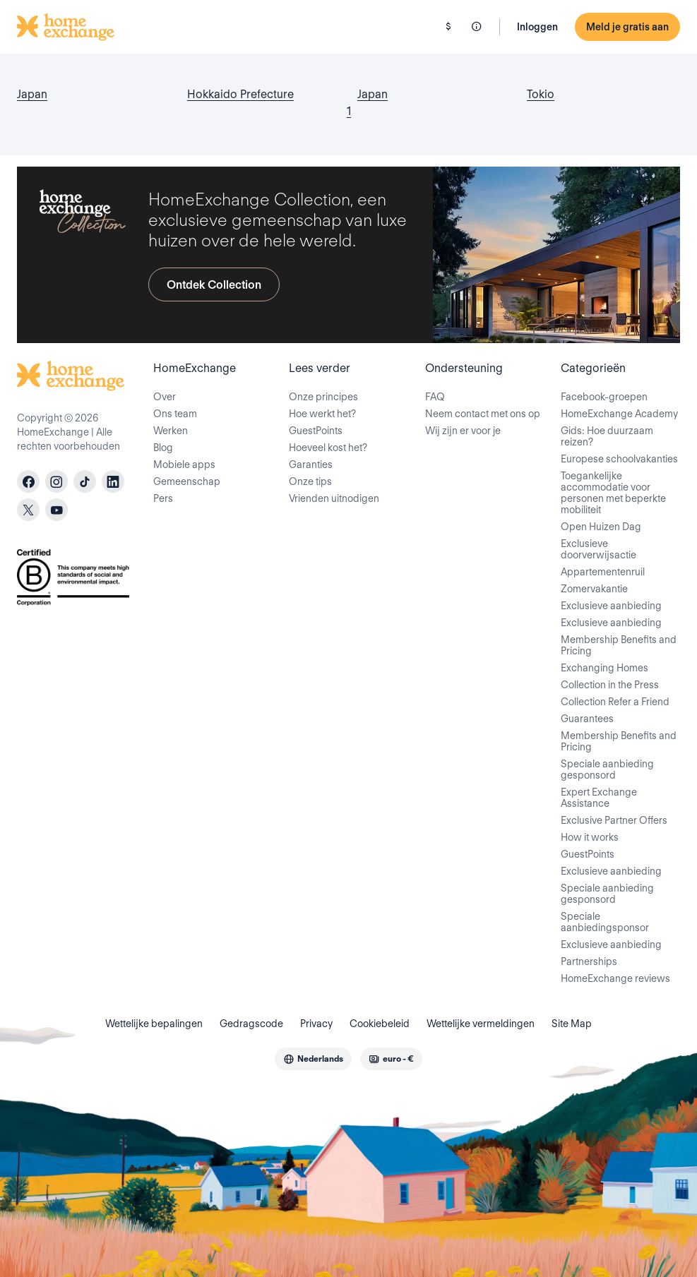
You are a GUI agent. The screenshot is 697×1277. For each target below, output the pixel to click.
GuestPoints (315, 430)
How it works (590, 837)
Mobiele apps (184, 464)
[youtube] (56, 509)
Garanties (311, 464)
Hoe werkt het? (322, 413)
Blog (163, 447)
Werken (170, 430)
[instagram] (56, 481)
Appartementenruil (603, 571)
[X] (28, 509)
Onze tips (310, 481)
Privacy (316, 1023)
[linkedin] (113, 481)
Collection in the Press (610, 684)
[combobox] (313, 1059)
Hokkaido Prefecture (240, 94)
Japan (32, 94)
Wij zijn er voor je (463, 430)
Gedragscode (251, 1023)
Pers (163, 498)
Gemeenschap (186, 481)
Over (164, 396)
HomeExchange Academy (619, 413)
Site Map (572, 1023)
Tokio (540, 94)
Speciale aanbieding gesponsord (607, 769)
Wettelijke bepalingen (154, 1023)
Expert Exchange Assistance (599, 797)
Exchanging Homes (604, 667)
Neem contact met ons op (482, 413)
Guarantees (587, 718)
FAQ (435, 396)
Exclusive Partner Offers (614, 820)
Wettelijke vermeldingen (481, 1023)
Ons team (175, 413)
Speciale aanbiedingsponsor (605, 922)
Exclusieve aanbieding (611, 605)
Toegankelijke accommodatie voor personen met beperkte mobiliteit (613, 492)
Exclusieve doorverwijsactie (598, 549)
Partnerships (589, 961)
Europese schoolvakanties (619, 458)
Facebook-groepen (604, 396)
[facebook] (28, 481)
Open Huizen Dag (601, 526)
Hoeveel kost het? (328, 447)
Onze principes (323, 396)
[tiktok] (84, 481)
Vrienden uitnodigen (334, 498)
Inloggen (537, 26)
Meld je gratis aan (627, 26)
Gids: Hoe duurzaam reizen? (607, 436)
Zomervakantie (594, 588)
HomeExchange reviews (615, 978)
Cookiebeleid (380, 1023)
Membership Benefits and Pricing (619, 645)
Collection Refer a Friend (615, 701)
